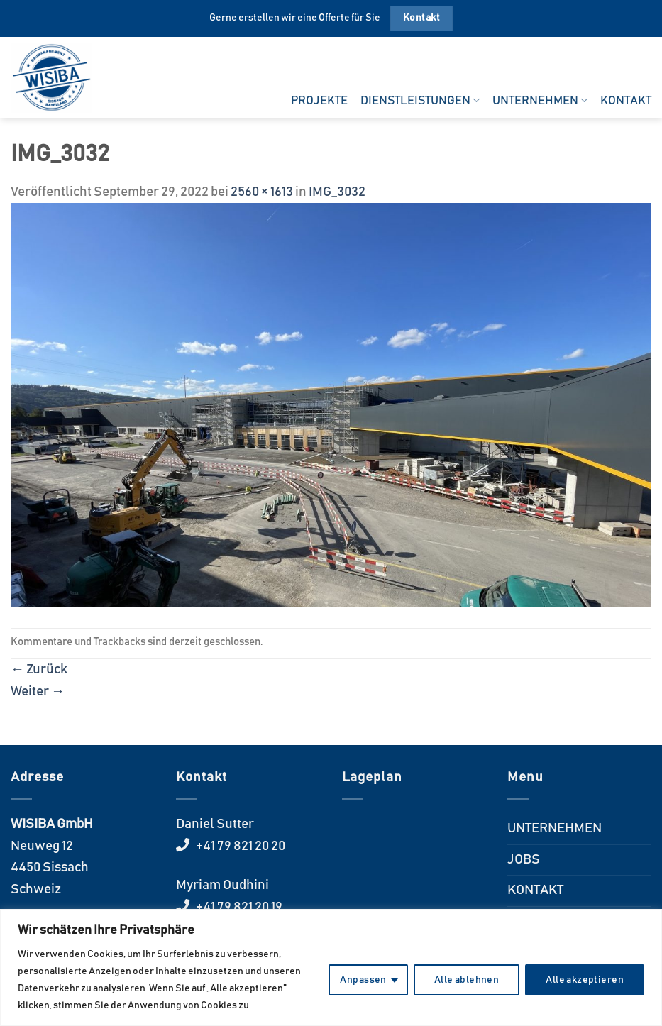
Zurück (39, 669)
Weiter (38, 691)
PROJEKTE (319, 100)
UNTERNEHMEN (539, 100)
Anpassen (363, 980)
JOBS (523, 859)
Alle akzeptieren (585, 980)
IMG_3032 (337, 192)
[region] (331, 967)
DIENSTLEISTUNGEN (420, 100)
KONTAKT (625, 100)
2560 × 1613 (262, 192)
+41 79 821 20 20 (239, 846)
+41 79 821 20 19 (238, 907)
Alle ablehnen (466, 980)
